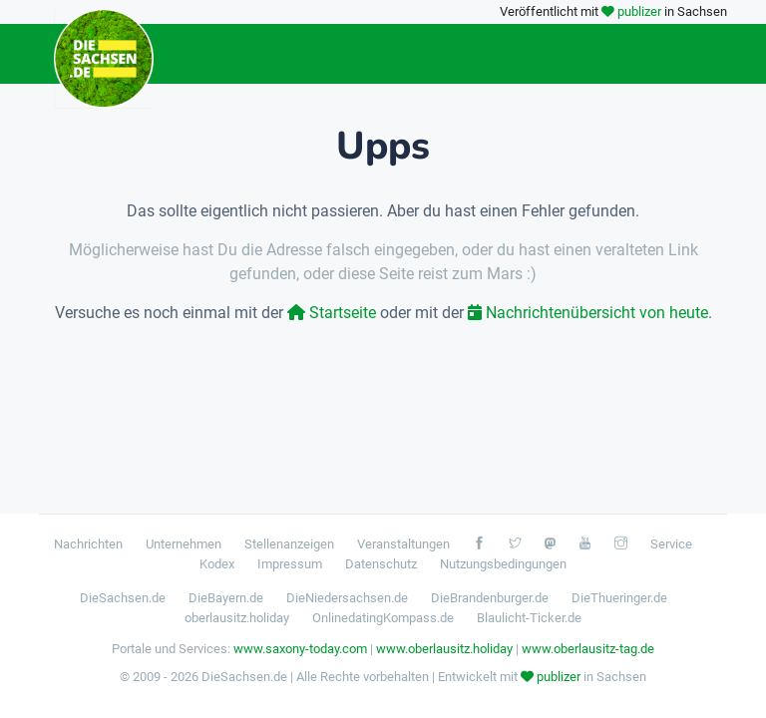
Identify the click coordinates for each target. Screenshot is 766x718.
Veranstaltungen (403, 544)
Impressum (289, 563)
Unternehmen (183, 544)
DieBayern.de (226, 597)
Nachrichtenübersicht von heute (588, 312)
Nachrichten (88, 544)
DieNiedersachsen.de (347, 597)
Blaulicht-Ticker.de (529, 617)
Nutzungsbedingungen (503, 563)
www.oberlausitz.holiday (444, 648)
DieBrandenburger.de (490, 597)
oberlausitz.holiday (237, 617)
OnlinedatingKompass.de (383, 617)
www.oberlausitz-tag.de (588, 648)
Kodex (216, 563)
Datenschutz (381, 563)
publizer (639, 11)
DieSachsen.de (123, 597)
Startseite (331, 312)
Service (671, 544)
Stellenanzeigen (289, 544)
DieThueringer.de (619, 597)
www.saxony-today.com (300, 648)
